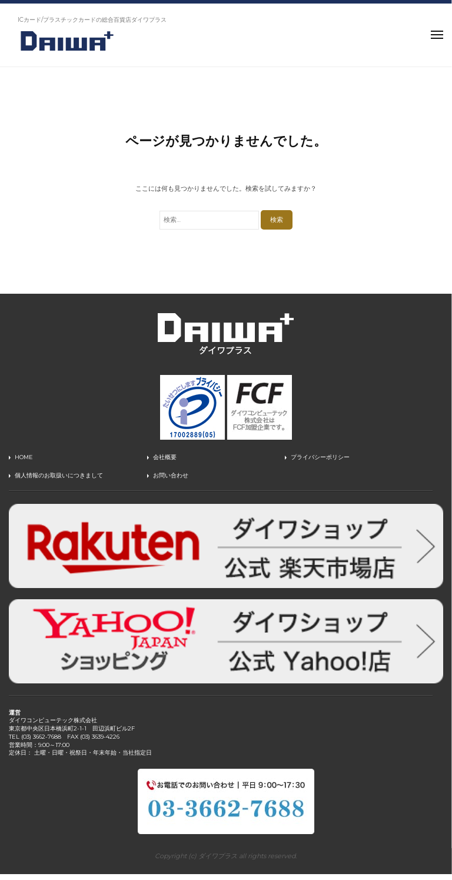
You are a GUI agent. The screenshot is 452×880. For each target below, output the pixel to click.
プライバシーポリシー (320, 457)
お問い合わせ (170, 475)
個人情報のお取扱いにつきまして (59, 475)
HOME (24, 457)
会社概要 (165, 457)
